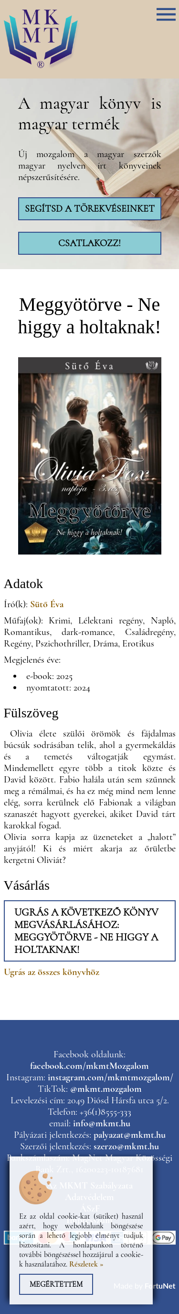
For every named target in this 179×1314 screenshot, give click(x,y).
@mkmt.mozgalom (106, 1089)
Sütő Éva (46, 604)
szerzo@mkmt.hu (126, 1146)
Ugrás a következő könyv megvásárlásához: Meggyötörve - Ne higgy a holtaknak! (86, 931)
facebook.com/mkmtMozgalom (89, 1066)
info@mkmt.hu (101, 1123)
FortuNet (160, 1285)
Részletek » (86, 1264)
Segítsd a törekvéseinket (90, 209)
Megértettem (56, 1284)
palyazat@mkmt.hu (130, 1135)
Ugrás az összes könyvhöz (51, 972)
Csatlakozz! (89, 243)
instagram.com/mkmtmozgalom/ (110, 1077)
